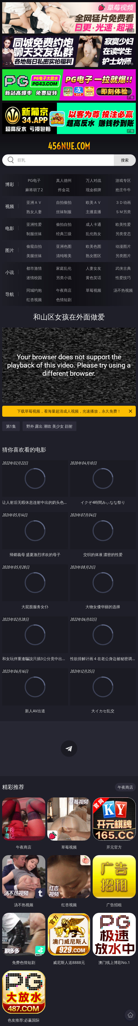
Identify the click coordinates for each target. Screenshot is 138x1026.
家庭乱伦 (63, 268)
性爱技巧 (123, 277)
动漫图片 (123, 246)
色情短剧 (63, 299)
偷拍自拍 (63, 224)
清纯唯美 (63, 255)
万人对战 (93, 180)
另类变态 (123, 233)
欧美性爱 (123, 224)
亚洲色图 (63, 246)
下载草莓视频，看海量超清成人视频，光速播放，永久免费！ (75, 411)
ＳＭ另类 (123, 211)
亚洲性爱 (34, 224)
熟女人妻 (34, 211)
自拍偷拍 (63, 202)
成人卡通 (93, 224)
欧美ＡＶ (93, 202)
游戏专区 (123, 180)
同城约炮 (34, 290)
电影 (9, 228)
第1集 (11, 426)
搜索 (125, 160)
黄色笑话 (93, 277)
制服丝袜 (34, 233)
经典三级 (63, 233)
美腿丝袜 (34, 255)
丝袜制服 (63, 211)
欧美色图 (93, 246)
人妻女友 (93, 268)
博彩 (9, 184)
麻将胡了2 (34, 189)
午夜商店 (63, 290)
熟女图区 (93, 255)
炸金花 (64, 189)
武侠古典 (123, 268)
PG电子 (34, 180)
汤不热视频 (123, 290)
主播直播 (93, 211)
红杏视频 (34, 299)
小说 (9, 272)
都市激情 (34, 268)
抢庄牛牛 (123, 189)
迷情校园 (34, 277)
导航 (9, 294)
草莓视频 (93, 290)
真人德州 (63, 180)
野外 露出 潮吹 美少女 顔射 (49, 426)
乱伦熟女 (93, 233)
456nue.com (69, 146)
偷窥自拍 (34, 246)
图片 (9, 250)
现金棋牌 (93, 189)
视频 (9, 206)
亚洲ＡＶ (34, 202)
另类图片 (123, 255)
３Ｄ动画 (123, 202)
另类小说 (63, 277)
